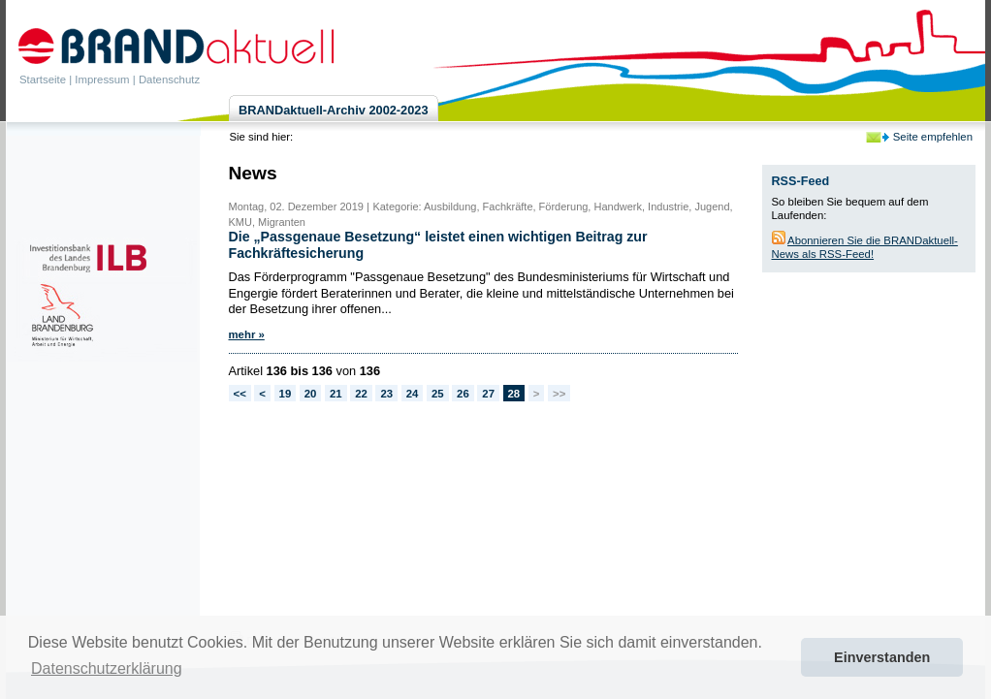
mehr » (247, 334)
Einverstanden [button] (882, 657)
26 (463, 393)
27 (488, 393)
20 (310, 393)
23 (386, 393)
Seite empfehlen (933, 137)
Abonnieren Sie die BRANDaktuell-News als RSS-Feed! (865, 247)
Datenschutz (169, 79)
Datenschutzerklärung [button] (106, 668)
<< (240, 393)
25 (438, 393)
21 (336, 393)
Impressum (102, 79)
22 (361, 393)
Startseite (42, 79)
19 (285, 393)
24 (412, 393)
